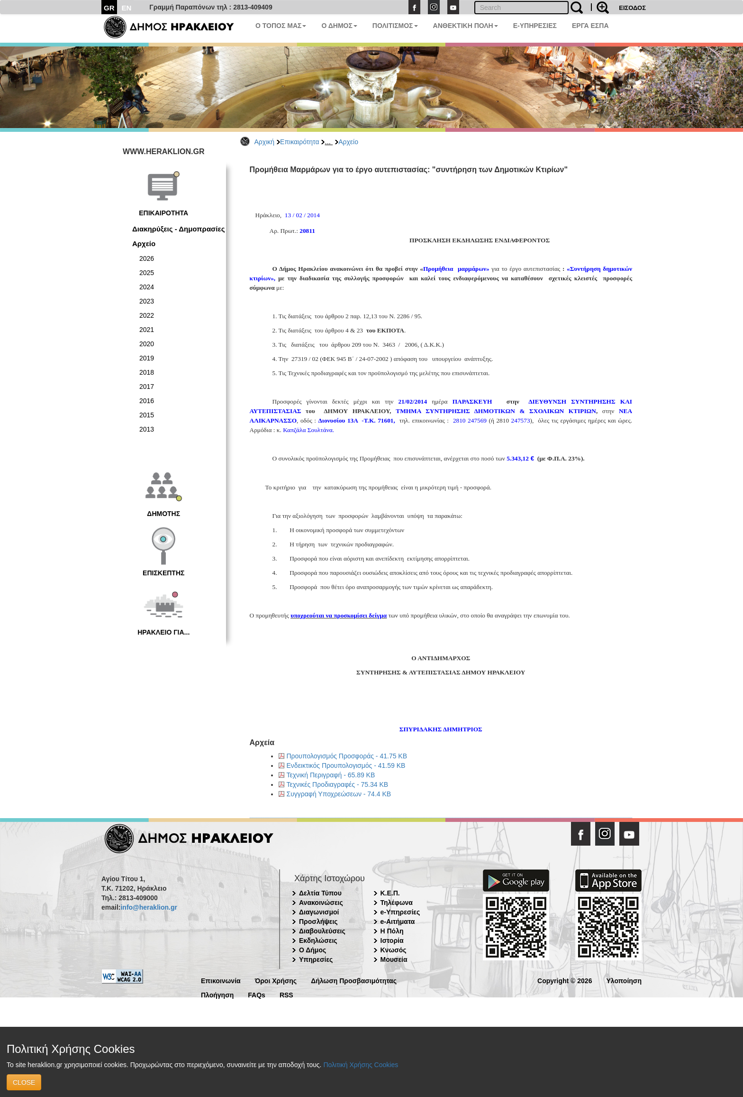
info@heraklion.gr (148, 907)
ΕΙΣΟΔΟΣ (632, 7)
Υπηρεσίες (316, 959)
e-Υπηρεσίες (400, 912)
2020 (146, 344)
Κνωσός (394, 950)
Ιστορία (392, 940)
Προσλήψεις (318, 921)
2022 (146, 315)
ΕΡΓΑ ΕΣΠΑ (590, 25)
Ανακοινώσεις (321, 902)
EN (127, 8)
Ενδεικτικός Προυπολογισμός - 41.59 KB (346, 765)
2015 (146, 415)
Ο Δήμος (312, 950)
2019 (146, 358)
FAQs (256, 994)
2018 (146, 372)
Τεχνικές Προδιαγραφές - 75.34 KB (338, 784)
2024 (146, 287)
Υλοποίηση (624, 980)
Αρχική (264, 142)
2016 (146, 401)
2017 (146, 386)
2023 (146, 301)
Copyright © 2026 (564, 980)
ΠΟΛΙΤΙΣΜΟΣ (395, 25)
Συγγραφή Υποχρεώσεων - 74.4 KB (339, 794)
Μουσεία (394, 959)
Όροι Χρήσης (276, 980)
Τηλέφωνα (397, 902)
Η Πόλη (392, 931)
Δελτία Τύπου (320, 893)
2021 (146, 329)
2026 (146, 258)
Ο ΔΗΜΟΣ (339, 25)
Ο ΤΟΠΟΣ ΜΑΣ (280, 25)
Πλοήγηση (217, 994)
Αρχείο (348, 142)
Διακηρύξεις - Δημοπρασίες (178, 229)
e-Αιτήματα (398, 921)
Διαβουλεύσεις (322, 931)
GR (109, 8)
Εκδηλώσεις (318, 940)
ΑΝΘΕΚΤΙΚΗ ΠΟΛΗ (465, 25)
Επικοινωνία (221, 980)
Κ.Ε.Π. (390, 893)
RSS (286, 994)
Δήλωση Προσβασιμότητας (354, 980)
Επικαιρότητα (299, 142)
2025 (146, 273)
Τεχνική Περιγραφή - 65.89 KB (331, 775)
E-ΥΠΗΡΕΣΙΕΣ (535, 25)
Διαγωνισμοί (319, 912)
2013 (146, 429)
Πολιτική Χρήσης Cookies (360, 1065)
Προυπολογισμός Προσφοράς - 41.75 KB (347, 756)
